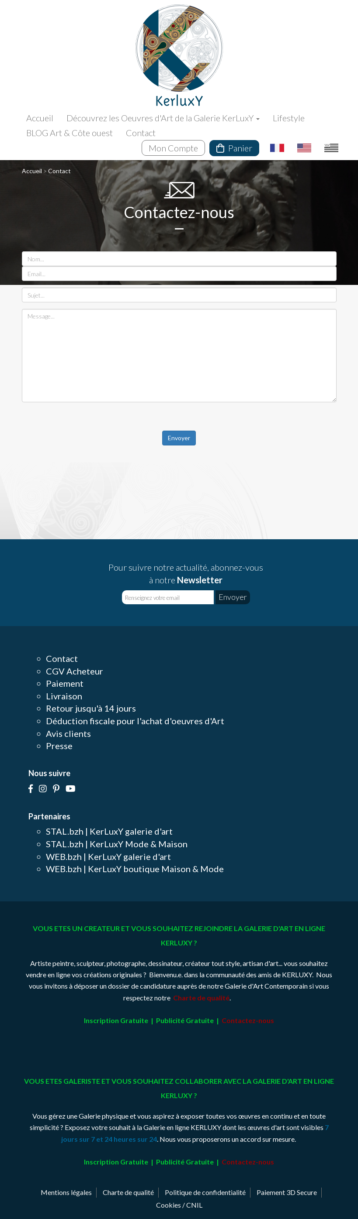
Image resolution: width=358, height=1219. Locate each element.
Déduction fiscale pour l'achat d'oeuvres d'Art (135, 721)
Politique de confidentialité (205, 1192)
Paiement (64, 683)
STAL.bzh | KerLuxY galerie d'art (109, 831)
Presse (59, 745)
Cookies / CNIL (179, 1205)
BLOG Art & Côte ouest (69, 132)
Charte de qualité (128, 1192)
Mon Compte (173, 148)
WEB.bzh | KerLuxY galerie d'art (108, 856)
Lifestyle (289, 118)
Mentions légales (66, 1192)
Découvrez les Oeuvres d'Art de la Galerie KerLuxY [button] (163, 118)
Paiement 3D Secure (287, 1192)
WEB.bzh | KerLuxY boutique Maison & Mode (135, 868)
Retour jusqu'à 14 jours (91, 708)
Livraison (64, 696)
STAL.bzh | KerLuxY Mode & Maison (117, 844)
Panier (234, 148)
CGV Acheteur (74, 671)
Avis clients (68, 733)
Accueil (39, 118)
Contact (141, 132)
